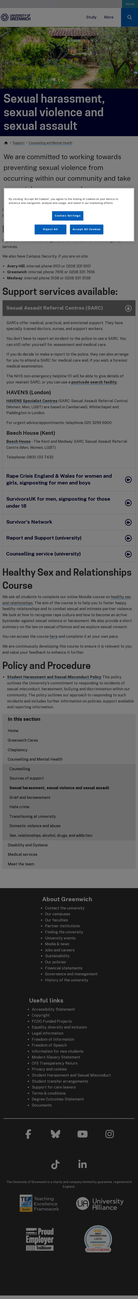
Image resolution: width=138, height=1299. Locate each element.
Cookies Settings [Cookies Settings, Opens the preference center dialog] (68, 216)
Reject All (50, 229)
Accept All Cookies (87, 229)
